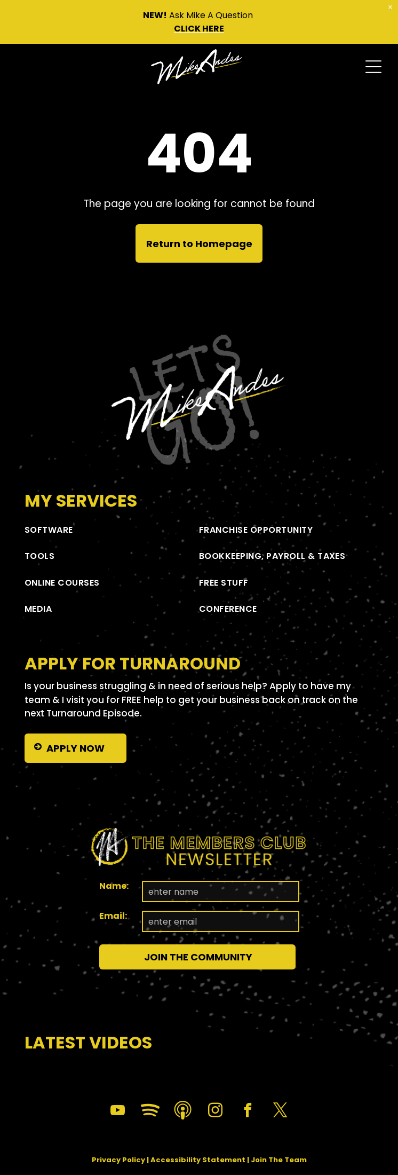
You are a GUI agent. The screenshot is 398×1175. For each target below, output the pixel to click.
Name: (114, 886)
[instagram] (215, 1112)
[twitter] (280, 1112)
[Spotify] (150, 1112)
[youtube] (118, 1112)
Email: (113, 916)
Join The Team (279, 1160)
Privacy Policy (118, 1160)
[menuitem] (112, 530)
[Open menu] (373, 67)
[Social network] (183, 1112)
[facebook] (248, 1112)
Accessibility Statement (197, 1160)
